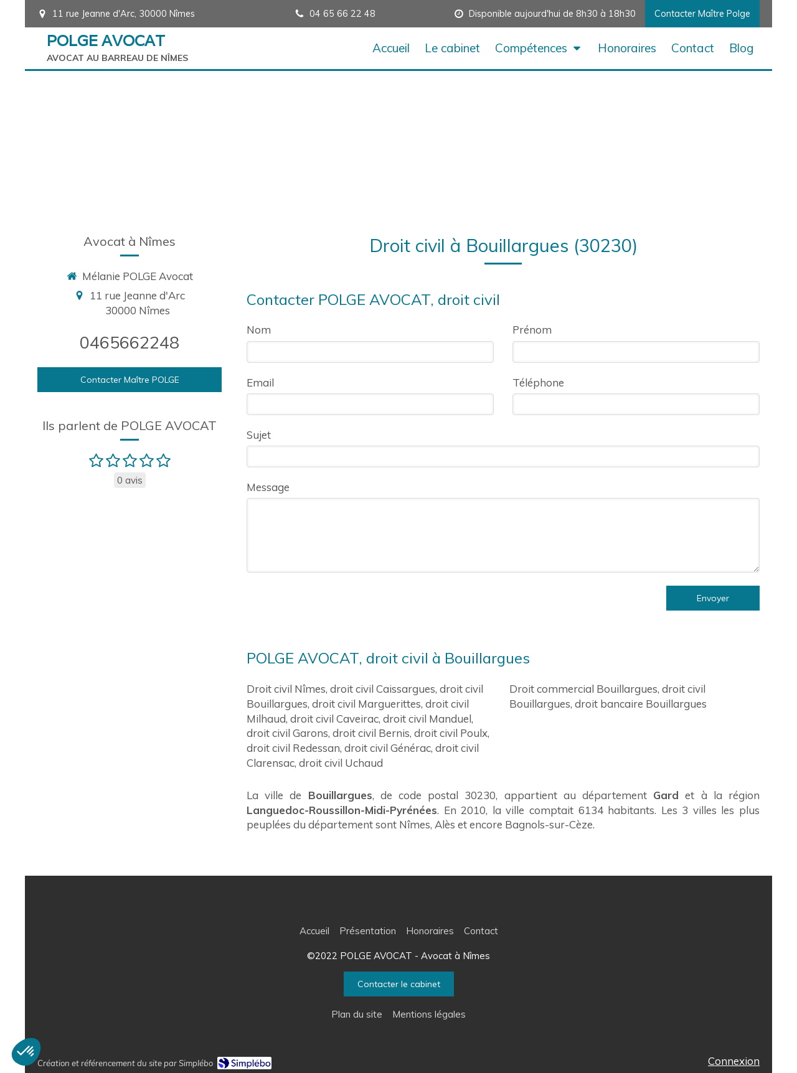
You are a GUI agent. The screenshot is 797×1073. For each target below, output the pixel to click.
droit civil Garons (287, 732)
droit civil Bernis (371, 732)
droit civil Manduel (427, 718)
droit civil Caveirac (334, 718)
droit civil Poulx (451, 732)
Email (260, 382)
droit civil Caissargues (382, 688)
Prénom (532, 329)
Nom (259, 329)
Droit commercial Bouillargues (583, 688)
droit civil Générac (387, 747)
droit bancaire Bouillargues (641, 703)
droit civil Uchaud (341, 762)
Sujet (259, 434)
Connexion (734, 1060)
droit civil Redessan (293, 747)
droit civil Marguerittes (366, 703)
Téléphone (538, 382)
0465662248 (129, 342)
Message (268, 487)
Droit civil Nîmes (286, 688)
